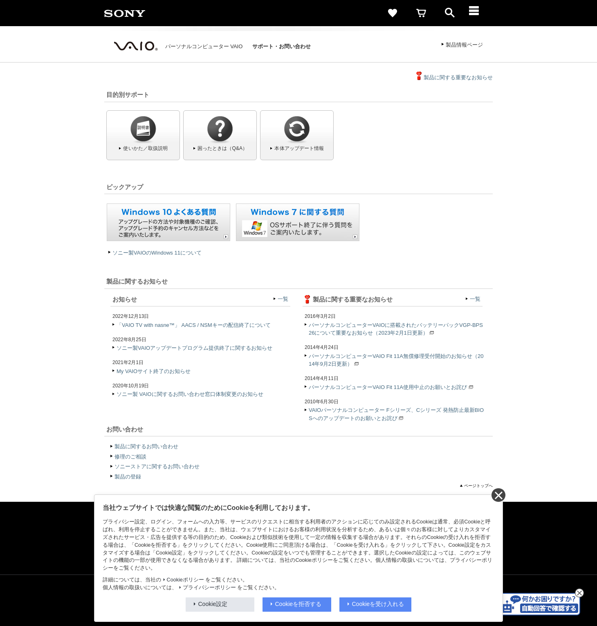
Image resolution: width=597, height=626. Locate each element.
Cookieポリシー (185, 580)
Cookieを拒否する (298, 604)
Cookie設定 (213, 604)
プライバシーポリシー (209, 587)
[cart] (421, 13)
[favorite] (392, 13)
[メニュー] (478, 13)
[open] (449, 13)
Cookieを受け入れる (378, 604)
